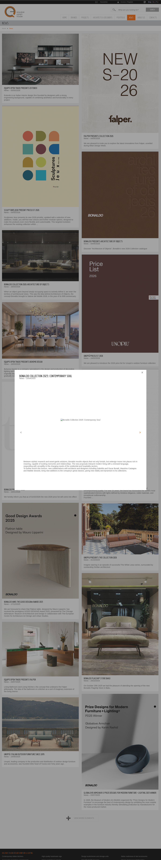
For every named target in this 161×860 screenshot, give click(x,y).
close (142, 373)
